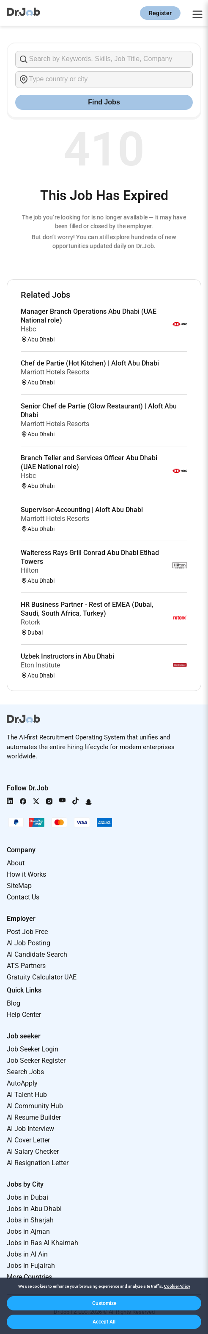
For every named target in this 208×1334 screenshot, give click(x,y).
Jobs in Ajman (28, 1231)
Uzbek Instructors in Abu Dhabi (67, 656)
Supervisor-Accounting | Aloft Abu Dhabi (82, 510)
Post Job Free (27, 932)
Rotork (30, 622)
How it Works (26, 874)
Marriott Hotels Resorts (55, 372)
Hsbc (28, 329)
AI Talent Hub (27, 1095)
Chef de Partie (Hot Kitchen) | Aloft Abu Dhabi (90, 363)
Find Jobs (104, 102)
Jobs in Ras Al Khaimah (42, 1243)
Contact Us (23, 897)
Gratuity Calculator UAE (42, 977)
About (16, 863)
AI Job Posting (28, 943)
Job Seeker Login (32, 1049)
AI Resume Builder (34, 1117)
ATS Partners (26, 966)
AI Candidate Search (37, 954)
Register (160, 13)
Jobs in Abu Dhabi (34, 1209)
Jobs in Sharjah (30, 1220)
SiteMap (19, 886)
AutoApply (22, 1083)
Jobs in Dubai (27, 1197)
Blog (13, 1003)
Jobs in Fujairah (31, 1266)
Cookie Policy (177, 1286)
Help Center (24, 1015)
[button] (104, 1303)
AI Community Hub (35, 1106)
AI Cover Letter (28, 1140)
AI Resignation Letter (37, 1163)
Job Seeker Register (36, 1061)
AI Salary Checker (33, 1151)
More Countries (29, 1277)
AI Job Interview (30, 1129)
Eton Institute (40, 665)
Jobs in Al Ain (27, 1254)
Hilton (29, 570)
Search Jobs (25, 1072)
